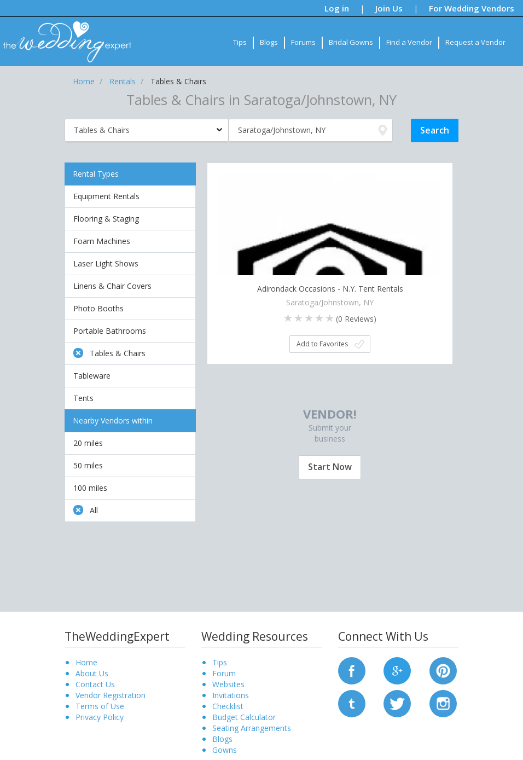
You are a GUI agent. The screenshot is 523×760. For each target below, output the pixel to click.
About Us (91, 673)
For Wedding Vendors (471, 8)
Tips (240, 42)
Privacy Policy (99, 717)
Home (86, 662)
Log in (336, 8)
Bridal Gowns (351, 42)
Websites (228, 684)
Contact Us (95, 684)
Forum (224, 673)
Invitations (230, 695)
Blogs (269, 42)
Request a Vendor (475, 42)
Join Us (389, 8)
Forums (303, 42)
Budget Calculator (244, 717)
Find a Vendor (409, 42)
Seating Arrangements (251, 728)
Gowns (224, 750)
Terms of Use (99, 706)
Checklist (227, 706)
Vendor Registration (110, 695)
